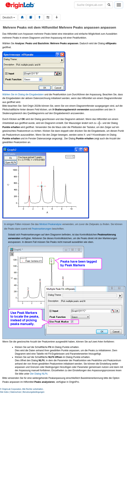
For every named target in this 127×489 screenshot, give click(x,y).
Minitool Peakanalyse (50, 224)
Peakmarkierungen (41, 228)
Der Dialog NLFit (38, 373)
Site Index (4, 392)
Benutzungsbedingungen (33, 392)
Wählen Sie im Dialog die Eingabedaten (23, 94)
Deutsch (9, 17)
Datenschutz (15, 392)
